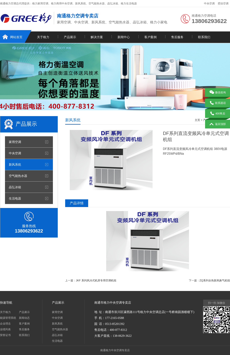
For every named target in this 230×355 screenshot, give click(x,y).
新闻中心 (123, 37)
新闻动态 (24, 317)
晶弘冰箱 (15, 187)
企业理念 (5, 323)
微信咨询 (217, 92)
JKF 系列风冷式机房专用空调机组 (96, 280)
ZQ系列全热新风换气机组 (215, 280)
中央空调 (209, 3)
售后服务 (177, 37)
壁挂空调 (223, 3)
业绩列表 (5, 329)
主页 (197, 120)
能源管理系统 (8, 317)
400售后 (217, 113)
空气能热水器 (18, 176)
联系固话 (217, 103)
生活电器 (15, 198)
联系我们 (204, 37)
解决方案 (97, 37)
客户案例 (150, 37)
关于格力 (43, 37)
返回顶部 (217, 124)
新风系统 (15, 164)
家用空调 (15, 142)
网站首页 (16, 37)
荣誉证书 (5, 335)
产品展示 (70, 37)
